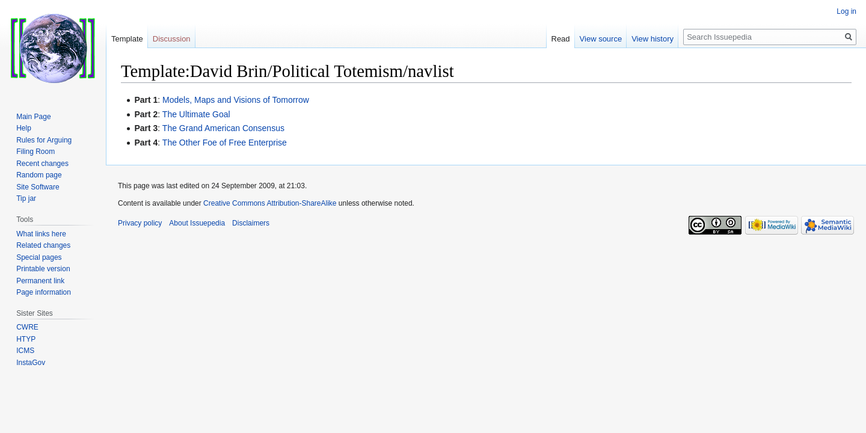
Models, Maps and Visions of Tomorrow (235, 100)
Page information (43, 292)
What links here (41, 234)
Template (127, 38)
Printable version (43, 269)
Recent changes (42, 163)
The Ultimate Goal (196, 114)
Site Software (37, 187)
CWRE (27, 327)
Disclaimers (250, 223)
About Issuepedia (197, 223)
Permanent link (40, 281)
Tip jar (26, 198)
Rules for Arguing (44, 140)
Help (23, 128)
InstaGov (30, 362)
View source (601, 38)
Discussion (172, 38)
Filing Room (35, 151)
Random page (38, 175)
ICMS (25, 350)
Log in (846, 11)
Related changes (43, 245)
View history (652, 38)
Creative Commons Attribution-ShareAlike (269, 203)
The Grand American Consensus (223, 128)
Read (560, 38)
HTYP (25, 339)
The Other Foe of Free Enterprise (224, 142)
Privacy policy (140, 223)
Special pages (38, 257)
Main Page (33, 116)
